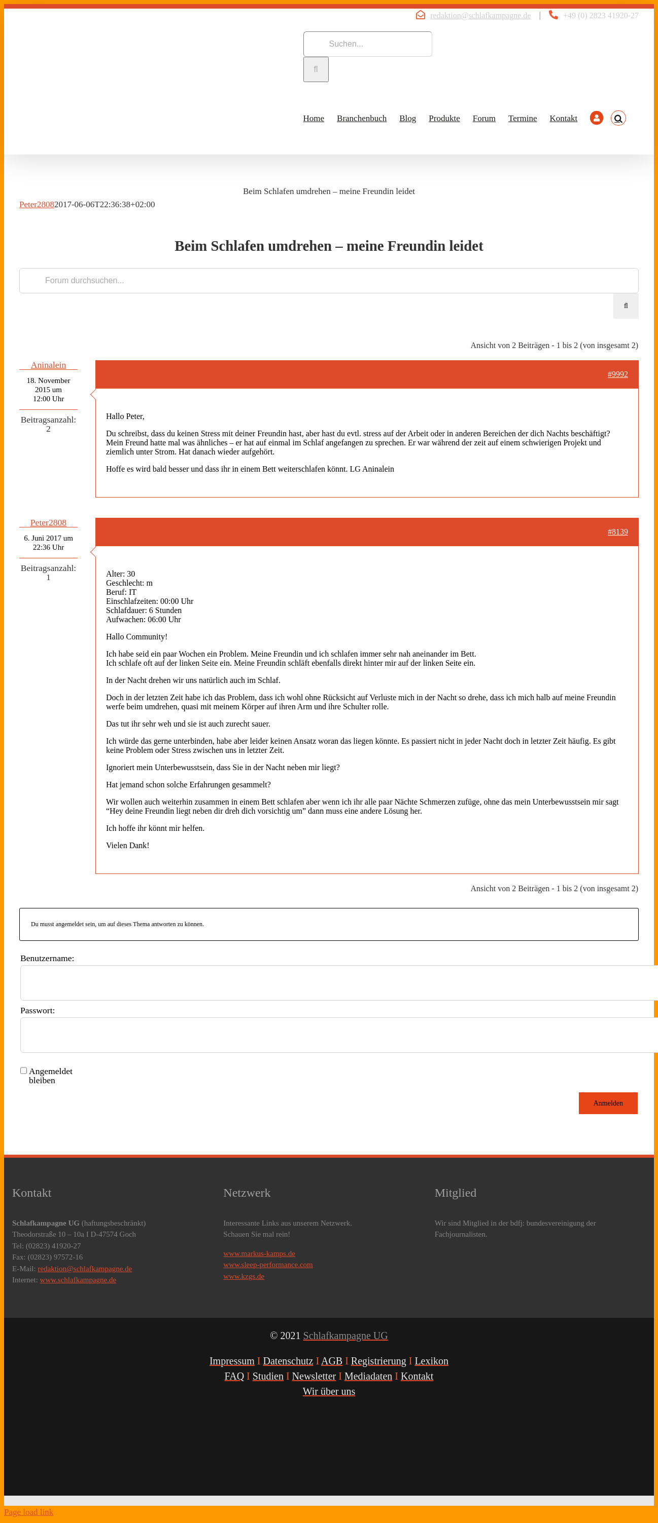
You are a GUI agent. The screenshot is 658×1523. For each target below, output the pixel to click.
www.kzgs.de (243, 1276)
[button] (618, 118)
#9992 (618, 374)
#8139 (618, 531)
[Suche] (316, 69)
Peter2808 (36, 204)
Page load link (28, 1512)
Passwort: (37, 1010)
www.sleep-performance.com (268, 1265)
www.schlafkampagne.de (78, 1280)
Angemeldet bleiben (51, 1076)
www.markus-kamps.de (259, 1253)
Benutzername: (47, 958)
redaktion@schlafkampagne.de (480, 15)
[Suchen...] (367, 44)
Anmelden (608, 1103)
